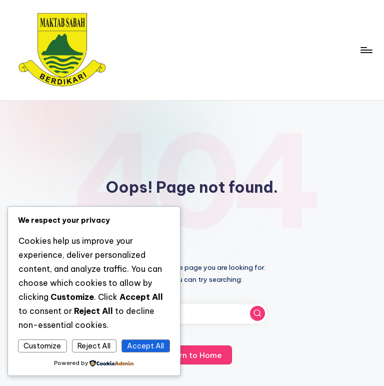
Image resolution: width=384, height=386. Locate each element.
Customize (42, 345)
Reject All (94, 345)
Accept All (145, 345)
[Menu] (365, 50)
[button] (257, 313)
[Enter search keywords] (192, 313)
